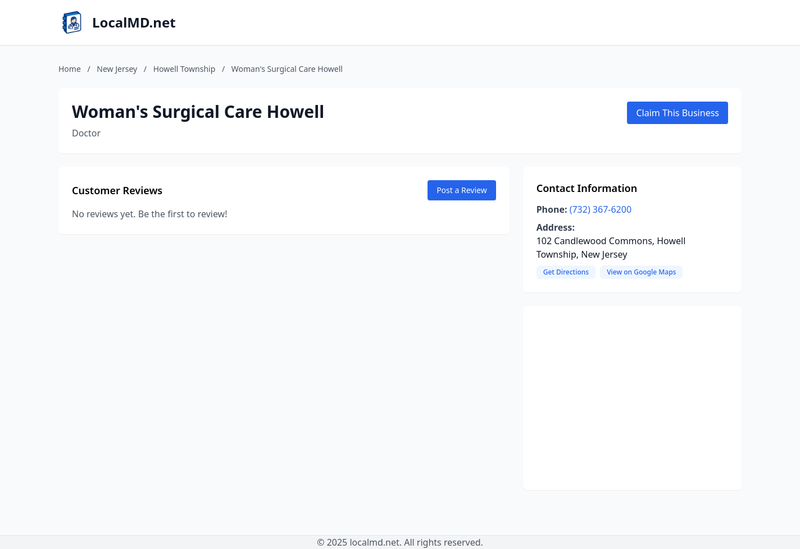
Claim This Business (677, 113)
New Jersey (117, 68)
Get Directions (566, 272)
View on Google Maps (641, 272)
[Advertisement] (632, 398)
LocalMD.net (134, 22)
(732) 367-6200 (600, 209)
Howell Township (184, 68)
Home (69, 68)
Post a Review (462, 190)
